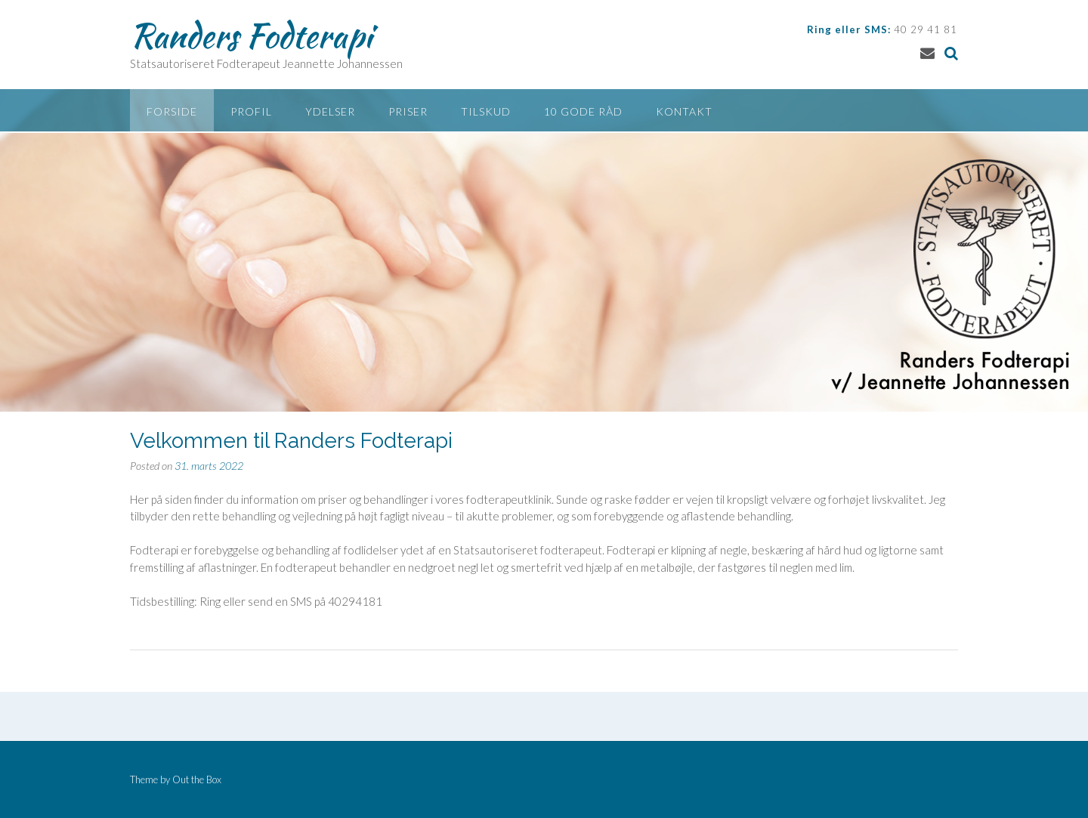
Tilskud (486, 111)
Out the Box (196, 779)
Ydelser (330, 111)
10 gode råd (583, 111)
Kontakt (684, 111)
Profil (251, 111)
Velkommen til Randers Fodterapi (291, 440)
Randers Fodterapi (251, 35)
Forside (172, 111)
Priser (408, 111)
